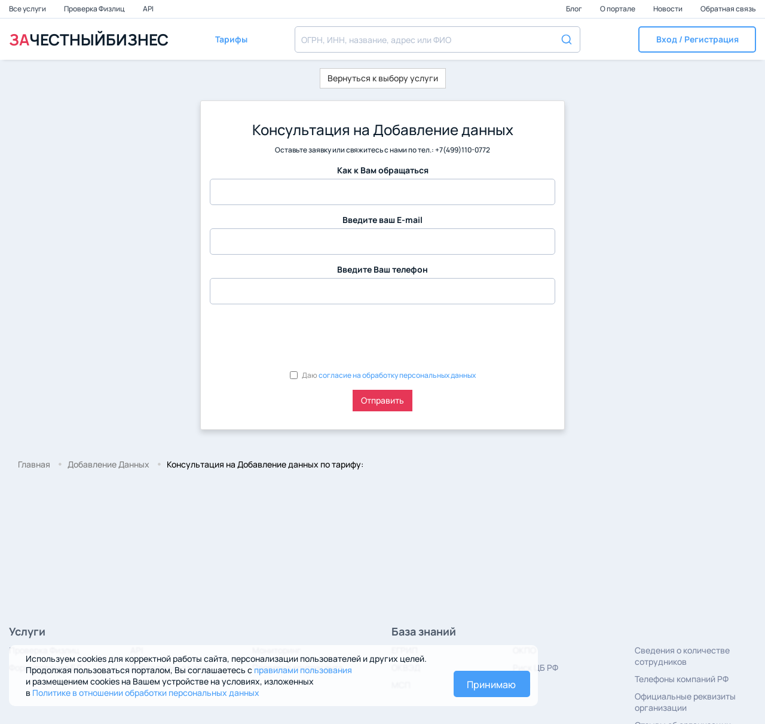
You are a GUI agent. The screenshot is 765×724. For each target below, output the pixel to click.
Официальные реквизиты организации (685, 702)
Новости (668, 9)
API (148, 9)
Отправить (382, 400)
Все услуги (28, 9)
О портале (618, 9)
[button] (697, 39)
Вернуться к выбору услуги (383, 78)
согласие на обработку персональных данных (397, 375)
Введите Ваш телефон (382, 269)
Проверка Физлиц (95, 9)
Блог (574, 9)
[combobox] (437, 39)
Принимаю (491, 684)
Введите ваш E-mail (382, 219)
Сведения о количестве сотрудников (682, 655)
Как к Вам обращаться (383, 170)
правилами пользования (303, 670)
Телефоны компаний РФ (682, 679)
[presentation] (300, 336)
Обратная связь (728, 9)
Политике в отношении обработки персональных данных (145, 692)
